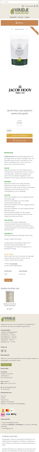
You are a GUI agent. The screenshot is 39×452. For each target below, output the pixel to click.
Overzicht (8, 280)
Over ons (20, 17)
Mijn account (30, 6)
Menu (19, 23)
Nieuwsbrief (13, 17)
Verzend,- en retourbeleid (8, 403)
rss (30, 449)
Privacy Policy (4, 400)
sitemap (27, 449)
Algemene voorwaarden (7, 402)
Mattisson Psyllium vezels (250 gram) (10, 304)
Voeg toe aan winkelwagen (19, 135)
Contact (27, 17)
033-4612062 (13, 264)
